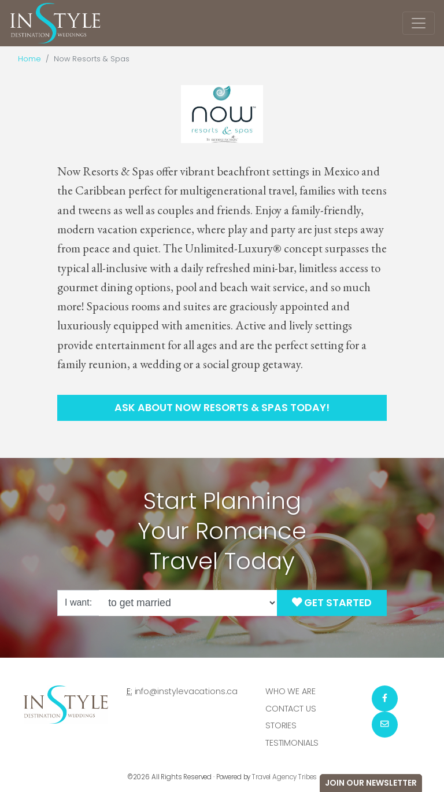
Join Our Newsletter (371, 783)
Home (29, 59)
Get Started (332, 603)
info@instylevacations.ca (186, 691)
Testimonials (292, 743)
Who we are (290, 691)
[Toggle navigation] (418, 23)
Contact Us (290, 708)
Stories (281, 725)
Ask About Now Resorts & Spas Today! (222, 408)
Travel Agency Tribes (284, 777)
